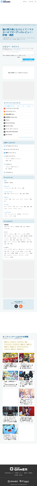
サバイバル (14, 241)
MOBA (27, 193)
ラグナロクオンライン (11, 111)
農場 (31, 241)
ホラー (24, 239)
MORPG (11, 182)
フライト (19, 188)
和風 (19, 241)
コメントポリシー (16, 49)
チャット (6, 216)
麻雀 (25, 206)
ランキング (8, 158)
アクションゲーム (7, 344)
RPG (5, 180)
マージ (27, 253)
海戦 (11, 243)
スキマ (8, 253)
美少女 (14, 238)
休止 (24, 226)
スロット (20, 208)
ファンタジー (19, 238)
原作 (5, 236)
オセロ (5, 208)
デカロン (8, 120)
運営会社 (21, 475)
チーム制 (12, 251)
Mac (10, 160)
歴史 (11, 239)
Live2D (11, 257)
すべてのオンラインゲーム (11, 146)
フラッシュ (6, 257)
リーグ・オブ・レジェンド (12, 129)
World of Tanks (9, 126)
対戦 (5, 251)
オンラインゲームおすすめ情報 (15, 336)
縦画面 (12, 253)
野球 (10, 199)
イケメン (9, 241)
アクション (6, 186)
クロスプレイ (9, 255)
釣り (5, 201)
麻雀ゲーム (13, 349)
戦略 (5, 193)
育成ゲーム (6, 346)
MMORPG (6, 182)
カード (5, 206)
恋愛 (15, 234)
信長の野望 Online (10, 114)
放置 (30, 251)
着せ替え (19, 214)
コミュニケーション (12, 214)
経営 (8, 193)
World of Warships (10, 123)
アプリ (5, 249)
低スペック (15, 249)
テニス (21, 199)
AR (4, 255)
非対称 (21, 251)
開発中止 (28, 226)
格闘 (23, 188)
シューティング (7, 188)
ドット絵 (23, 234)
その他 (14, 216)
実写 (11, 238)
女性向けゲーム (20, 349)
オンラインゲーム (9, 24)
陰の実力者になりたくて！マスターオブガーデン (22, 24)
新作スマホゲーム (14, 166)
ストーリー (6, 238)
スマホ (28, 106)
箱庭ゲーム (29, 344)
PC (18, 106)
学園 (21, 239)
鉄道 (28, 241)
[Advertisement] (18, 13)
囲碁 (28, 206)
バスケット (26, 199)
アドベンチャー (25, 214)
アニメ (19, 234)
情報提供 (30, 472)
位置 (5, 253)
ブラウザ (10, 249)
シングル (26, 251)
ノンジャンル (7, 212)
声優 (21, 236)
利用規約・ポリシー (19, 472)
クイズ (10, 216)
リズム (5, 214)
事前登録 (17, 226)
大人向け (9, 236)
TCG (14, 206)
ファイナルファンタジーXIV (12, 108)
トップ (4, 24)
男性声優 (25, 236)
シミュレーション (8, 191)
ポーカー (10, 206)
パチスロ (15, 208)
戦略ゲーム (23, 344)
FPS (12, 188)
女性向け (28, 234)
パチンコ (10, 208)
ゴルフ (13, 199)
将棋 (31, 206)
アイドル (29, 239)
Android (10, 168)
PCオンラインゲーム (9, 156)
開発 (21, 226)
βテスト (12, 226)
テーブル (6, 204)
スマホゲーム (8, 164)
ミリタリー (6, 239)
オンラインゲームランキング (12, 103)
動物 (5, 241)
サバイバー (21, 255)
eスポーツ (6, 234)
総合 (8, 106)
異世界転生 (23, 241)
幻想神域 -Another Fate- (11, 117)
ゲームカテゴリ (8, 221)
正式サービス (7, 226)
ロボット (28, 238)
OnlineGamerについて (9, 472)
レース (17, 199)
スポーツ (6, 197)
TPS (15, 188)
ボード (17, 206)
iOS (6, 168)
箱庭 (24, 193)
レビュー (34, 24)
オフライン (15, 255)
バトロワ (26, 255)
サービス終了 (7, 228)
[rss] (21, 306)
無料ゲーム (6, 342)
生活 (5, 243)
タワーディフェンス (14, 193)
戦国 (14, 239)
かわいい (11, 234)
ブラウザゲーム (8, 172)
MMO (31, 253)
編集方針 (26, 472)
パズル (21, 206)
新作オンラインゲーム (15, 158)
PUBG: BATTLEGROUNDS (12, 131)
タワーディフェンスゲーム (22, 346)
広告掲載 (16, 475)
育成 (21, 193)
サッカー (6, 199)
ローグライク (22, 253)
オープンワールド (29, 249)
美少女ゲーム (13, 346)
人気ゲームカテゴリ (9, 142)
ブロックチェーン (15, 236)
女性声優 (30, 236)
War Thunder (9, 134)
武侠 (8, 243)
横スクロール (21, 249)
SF (24, 238)
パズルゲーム (7, 349)
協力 (8, 251)
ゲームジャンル (8, 177)
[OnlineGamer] (18, 470)
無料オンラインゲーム (10, 152)
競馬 (31, 199)
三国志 (17, 239)
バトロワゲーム (16, 344)
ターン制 (17, 251)
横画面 (16, 253)
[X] (16, 306)
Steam (7, 160)
